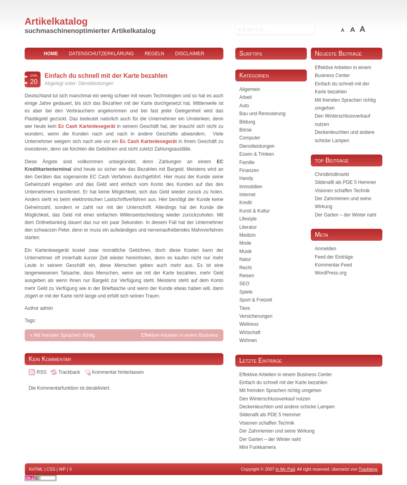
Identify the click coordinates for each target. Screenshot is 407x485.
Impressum (124, 65)
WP (62, 469)
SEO (244, 283)
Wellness (248, 324)
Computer (249, 138)
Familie (247, 162)
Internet (247, 194)
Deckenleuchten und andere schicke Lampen (287, 407)
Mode (245, 243)
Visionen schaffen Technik (342, 190)
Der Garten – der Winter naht (345, 215)
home (51, 53)
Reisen (246, 275)
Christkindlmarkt (332, 174)
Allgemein (249, 89)
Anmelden (325, 248)
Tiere (244, 308)
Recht (245, 268)
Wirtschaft (249, 332)
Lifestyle (248, 219)
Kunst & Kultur (254, 211)
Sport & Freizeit (255, 300)
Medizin (247, 235)
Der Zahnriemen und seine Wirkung (276, 431)
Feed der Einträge (334, 257)
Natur (245, 259)
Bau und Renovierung (262, 113)
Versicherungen (255, 316)
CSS (51, 469)
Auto (244, 105)
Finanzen (249, 170)
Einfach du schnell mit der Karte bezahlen (106, 75)
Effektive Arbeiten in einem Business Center (285, 374)
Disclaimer (189, 53)
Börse (245, 130)
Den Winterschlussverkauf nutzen (274, 399)
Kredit (245, 202)
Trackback (69, 372)
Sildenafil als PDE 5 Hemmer (345, 182)
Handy (246, 178)
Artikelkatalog (56, 21)
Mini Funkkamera (257, 447)
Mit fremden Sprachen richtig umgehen (280, 390)
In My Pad (285, 469)
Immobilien (250, 186)
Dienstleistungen (96, 83)
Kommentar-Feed (333, 265)
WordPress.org (331, 273)
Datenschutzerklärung (101, 53)
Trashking (368, 469)
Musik (245, 251)
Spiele (245, 292)
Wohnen (248, 340)
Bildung (247, 122)
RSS (42, 372)
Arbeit (245, 97)
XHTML (36, 469)
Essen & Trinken (256, 154)
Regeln (154, 53)
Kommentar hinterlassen (118, 372)
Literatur (248, 227)
